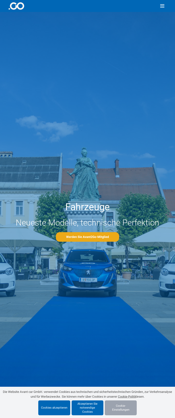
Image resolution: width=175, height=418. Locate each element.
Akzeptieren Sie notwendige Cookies (87, 408)
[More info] (16, 6)
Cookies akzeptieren (54, 407)
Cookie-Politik (127, 396)
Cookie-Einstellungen (120, 408)
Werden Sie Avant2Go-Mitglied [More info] (87, 237)
